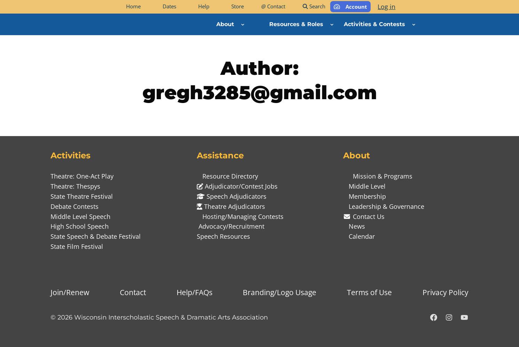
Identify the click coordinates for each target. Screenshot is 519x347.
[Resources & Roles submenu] (332, 24)
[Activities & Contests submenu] (414, 24)
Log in (386, 6)
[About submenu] (243, 24)
